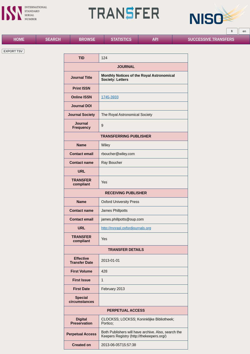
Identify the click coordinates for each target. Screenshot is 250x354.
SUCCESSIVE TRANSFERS (211, 39)
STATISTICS (121, 39)
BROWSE (87, 39)
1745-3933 (110, 97)
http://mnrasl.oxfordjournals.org (126, 228)
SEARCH (53, 39)
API (155, 39)
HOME (19, 39)
